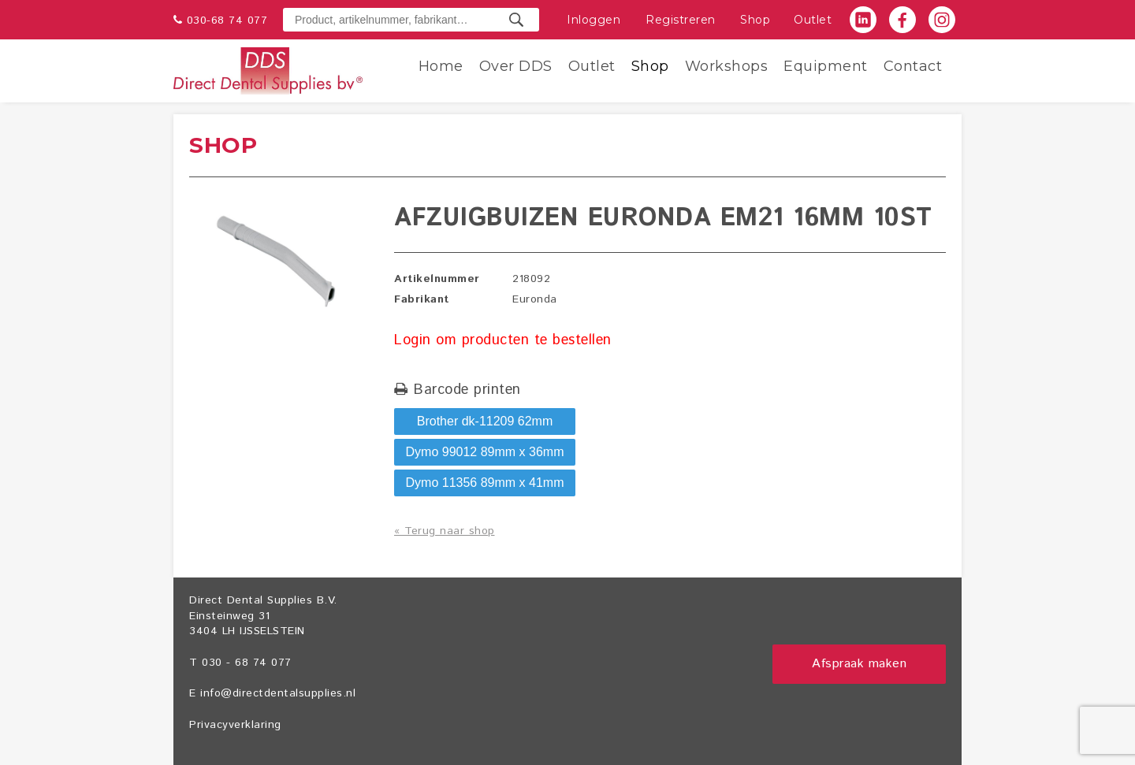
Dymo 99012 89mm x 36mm (485, 452)
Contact (913, 66)
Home (441, 66)
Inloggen (593, 20)
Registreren (681, 20)
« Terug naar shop (444, 531)
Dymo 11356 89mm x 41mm (485, 482)
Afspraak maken (859, 664)
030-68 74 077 (227, 20)
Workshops (726, 66)
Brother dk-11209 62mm (485, 421)
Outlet (813, 20)
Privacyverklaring (235, 725)
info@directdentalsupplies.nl (277, 693)
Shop (755, 20)
